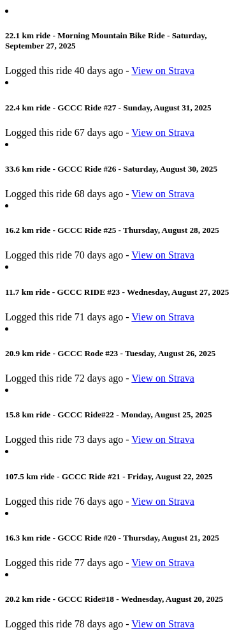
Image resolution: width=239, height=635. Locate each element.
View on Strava (162, 70)
